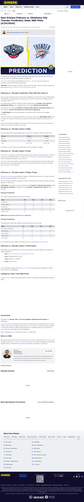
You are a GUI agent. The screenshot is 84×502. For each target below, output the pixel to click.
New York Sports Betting (64, 161)
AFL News (36, 464)
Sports (6, 7)
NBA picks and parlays (48, 340)
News (9, 10)
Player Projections (32, 437)
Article (13, 10)
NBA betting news (27, 340)
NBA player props (6, 176)
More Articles (50, 371)
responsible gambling (7, 329)
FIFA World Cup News (40, 454)
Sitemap (38, 485)
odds (64, 437)
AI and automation (6, 324)
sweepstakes (71, 437)
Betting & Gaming (29, 7)
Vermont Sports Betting (64, 169)
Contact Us (9, 485)
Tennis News (37, 451)
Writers (15, 485)
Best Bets (30, 13)
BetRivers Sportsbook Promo (65, 183)
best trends (51, 437)
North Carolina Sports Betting (65, 163)
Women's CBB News (11, 448)
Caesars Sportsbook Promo (65, 185)
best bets (14, 437)
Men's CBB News (38, 445)
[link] (74, 477)
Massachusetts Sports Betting (65, 153)
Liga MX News (38, 458)
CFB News (36, 442)
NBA (6, 10)
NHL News (9, 451)
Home (2, 10)
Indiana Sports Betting (64, 143)
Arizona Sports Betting (64, 137)
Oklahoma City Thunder (28, 253)
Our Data (66, 485)
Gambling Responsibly (46, 485)
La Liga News (37, 461)
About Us (3, 485)
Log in (67, 6)
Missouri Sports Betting (64, 157)
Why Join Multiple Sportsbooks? (46, 402)
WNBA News (9, 464)
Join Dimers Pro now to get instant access (23, 87)
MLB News (37, 448)
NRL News (8, 467)
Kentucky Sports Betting (64, 147)
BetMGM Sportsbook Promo (65, 191)
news (78, 437)
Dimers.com (4, 81)
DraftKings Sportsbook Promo (65, 193)
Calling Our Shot (5, 277)
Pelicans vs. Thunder (30, 81)
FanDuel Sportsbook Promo (65, 189)
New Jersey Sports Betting (65, 159)
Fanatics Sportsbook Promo (65, 181)
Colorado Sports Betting (64, 139)
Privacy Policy (21, 485)
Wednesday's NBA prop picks (39, 242)
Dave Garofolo (15, 32)
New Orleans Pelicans (14, 253)
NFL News (8, 442)
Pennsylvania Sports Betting (65, 167)
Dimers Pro (19, 7)
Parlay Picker (42, 437)
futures (59, 437)
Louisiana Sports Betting (64, 149)
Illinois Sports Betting (63, 141)
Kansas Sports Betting (63, 145)
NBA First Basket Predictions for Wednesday (18, 215)
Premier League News (12, 461)
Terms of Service (30, 485)
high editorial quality (29, 325)
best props (22, 437)
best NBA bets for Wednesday (36, 156)
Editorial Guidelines (58, 485)
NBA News (8, 445)
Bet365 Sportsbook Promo (65, 187)
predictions (7, 437)
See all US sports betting (65, 171)
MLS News (9, 458)
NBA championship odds (22, 341)
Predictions (19, 13)
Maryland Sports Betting (64, 151)
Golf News (8, 454)
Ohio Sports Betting (63, 165)
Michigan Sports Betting (64, 155)
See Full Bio (48, 351)
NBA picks (10, 100)
